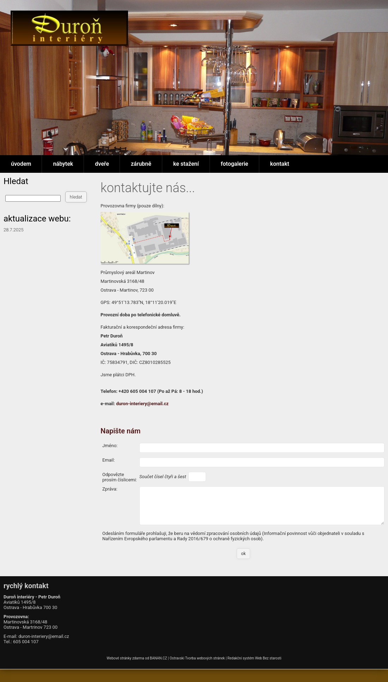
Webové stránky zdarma (125, 658)
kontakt (279, 163)
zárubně (141, 163)
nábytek (63, 163)
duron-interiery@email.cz (142, 403)
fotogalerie (234, 163)
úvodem (21, 163)
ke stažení (186, 163)
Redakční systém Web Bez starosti (254, 658)
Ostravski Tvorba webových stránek (197, 658)
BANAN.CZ (158, 658)
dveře (102, 163)
